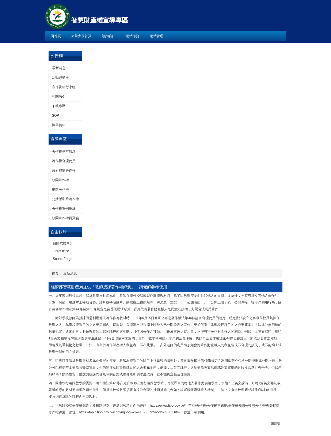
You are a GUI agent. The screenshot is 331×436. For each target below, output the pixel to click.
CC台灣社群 (254, 341)
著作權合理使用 (64, 278)
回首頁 (56, 36)
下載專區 (58, 223)
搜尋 (278, 12)
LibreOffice (61, 368)
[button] (246, 215)
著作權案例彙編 (64, 326)
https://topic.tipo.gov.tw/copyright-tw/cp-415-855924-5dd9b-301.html (174, 372)
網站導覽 (132, 36)
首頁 (103, 172)
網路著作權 (60, 307)
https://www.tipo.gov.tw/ (117, 365)
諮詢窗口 (108, 36)
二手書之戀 (253, 375)
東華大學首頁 (81, 36)
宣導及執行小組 (64, 204)
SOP (55, 233)
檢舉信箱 (58, 242)
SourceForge (62, 376)
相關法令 (58, 214)
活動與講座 (60, 195)
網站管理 (156, 36)
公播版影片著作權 (65, 316)
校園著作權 (60, 297)
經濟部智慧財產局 (258, 295)
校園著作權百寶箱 (65, 335)
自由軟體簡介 (63, 360)
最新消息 (58, 185)
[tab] (256, 250)
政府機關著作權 (64, 288)
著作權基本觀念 (64, 269)
